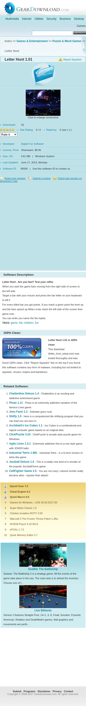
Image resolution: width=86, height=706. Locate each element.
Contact (68, 691)
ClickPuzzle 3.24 (20, 434)
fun (37, 322)
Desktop (79, 18)
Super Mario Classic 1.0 (23, 508)
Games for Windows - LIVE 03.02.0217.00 (33, 502)
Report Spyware (72, 59)
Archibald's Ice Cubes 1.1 (25, 425)
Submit (17, 691)
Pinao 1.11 (16, 402)
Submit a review (41, 178)
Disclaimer (44, 691)
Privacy (57, 691)
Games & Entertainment (32, 41)
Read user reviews (15, 178)
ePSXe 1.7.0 (17, 529)
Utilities (38, 18)
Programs (29, 691)
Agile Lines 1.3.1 (20, 443)
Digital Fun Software (32, 143)
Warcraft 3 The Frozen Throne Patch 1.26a (34, 518)
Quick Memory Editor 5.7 (24, 535)
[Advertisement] (43, 225)
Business (65, 18)
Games (81, 26)
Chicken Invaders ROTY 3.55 (26, 513)
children (28, 322)
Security (51, 18)
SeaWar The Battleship (43, 569)
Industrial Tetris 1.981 (23, 452)
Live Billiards (43, 610)
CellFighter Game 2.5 (22, 471)
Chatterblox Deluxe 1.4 (24, 393)
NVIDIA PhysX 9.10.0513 (24, 524)
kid (20, 322)
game (14, 322)
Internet (26, 18)
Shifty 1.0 (15, 416)
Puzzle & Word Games (67, 41)
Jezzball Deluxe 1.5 (21, 461)
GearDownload (47, 7)
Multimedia (12, 18)
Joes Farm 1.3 (18, 411)
